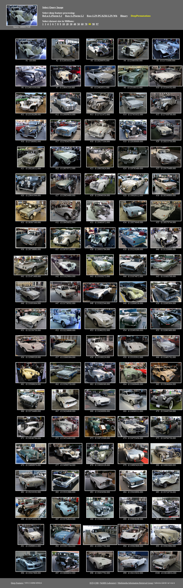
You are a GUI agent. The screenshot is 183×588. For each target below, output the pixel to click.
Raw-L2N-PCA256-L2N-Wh (102, 15)
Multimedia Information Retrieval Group (135, 583)
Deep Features (17, 583)
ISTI (91, 583)
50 (78, 24)
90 (93, 24)
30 (71, 24)
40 (75, 24)
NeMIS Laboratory (108, 583)
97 (97, 24)
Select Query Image (52, 7)
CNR (96, 583)
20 (67, 24)
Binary (124, 15)
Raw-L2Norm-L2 (74, 15)
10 (63, 24)
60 (82, 24)
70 (86, 24)
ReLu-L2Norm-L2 (52, 15)
